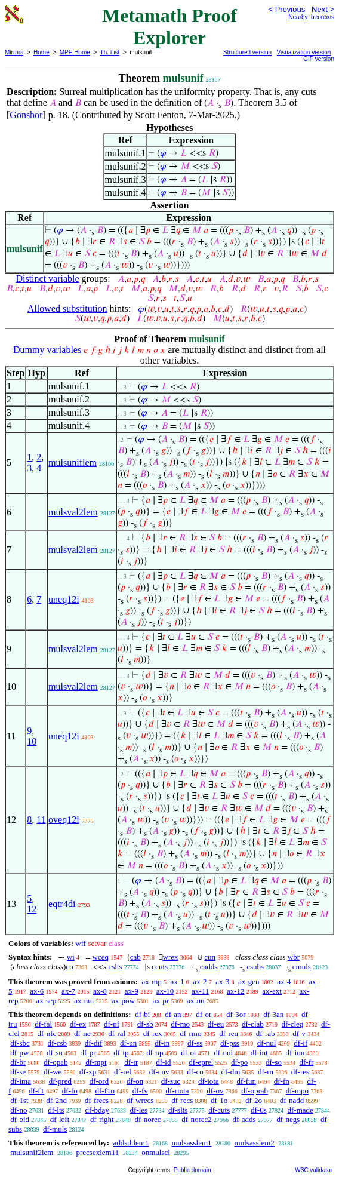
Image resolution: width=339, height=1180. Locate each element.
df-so (274, 1062)
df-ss (194, 1042)
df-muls (55, 1128)
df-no (18, 1109)
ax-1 (177, 981)
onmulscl (155, 1152)
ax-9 (131, 991)
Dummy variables (47, 350)
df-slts (178, 1109)
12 (31, 909)
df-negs (288, 1119)
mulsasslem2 (255, 1142)
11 (40, 820)
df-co (195, 1071)
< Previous (286, 9)
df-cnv (159, 1071)
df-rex (152, 1033)
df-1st (19, 1100)
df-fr (307, 1062)
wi (71, 956)
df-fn (281, 1081)
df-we (52, 1071)
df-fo (70, 1090)
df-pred (60, 1081)
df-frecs (97, 1100)
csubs (255, 966)
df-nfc (47, 1033)
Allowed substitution (67, 308)
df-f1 (36, 1090)
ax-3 (222, 981)
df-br (18, 1062)
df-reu (228, 1033)
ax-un (196, 1000)
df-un (128, 1042)
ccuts (160, 966)
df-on (135, 1081)
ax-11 (200, 991)
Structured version (247, 52)
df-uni (223, 1052)
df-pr (88, 1052)
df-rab (265, 1033)
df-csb (57, 1042)
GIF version (318, 59)
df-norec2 (196, 1119)
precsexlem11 (97, 1152)
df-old (19, 1119)
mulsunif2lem (31, 1152)
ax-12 (236, 991)
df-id (163, 1062)
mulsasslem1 (191, 1142)
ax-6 (37, 991)
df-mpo (297, 1090)
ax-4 (284, 981)
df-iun (294, 1052)
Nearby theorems (311, 17)
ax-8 (100, 991)
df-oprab (254, 1090)
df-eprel (201, 1062)
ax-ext (271, 991)
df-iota (208, 1081)
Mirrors (14, 52)
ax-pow (123, 1000)
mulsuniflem (72, 462)
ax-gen (248, 981)
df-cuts (219, 1109)
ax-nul (84, 1000)
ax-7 (68, 991)
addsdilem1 (131, 1142)
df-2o (253, 1100)
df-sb (145, 1023)
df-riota (177, 1090)
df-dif (94, 1042)
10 (31, 741)
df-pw (19, 1052)
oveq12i (63, 820)
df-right (102, 1119)
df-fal (43, 1023)
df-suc (171, 1081)
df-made (300, 1109)
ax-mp (152, 981)
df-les (139, 1109)
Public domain (192, 1170)
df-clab (253, 1023)
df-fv (140, 1090)
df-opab (55, 1062)
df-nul (266, 1042)
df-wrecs (140, 1100)
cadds (209, 966)
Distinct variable (47, 279)
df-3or (236, 1014)
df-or (203, 1014)
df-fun (247, 1081)
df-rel (122, 1071)
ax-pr (161, 1000)
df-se (18, 1071)
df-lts (56, 1109)
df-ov (215, 1090)
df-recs (182, 1100)
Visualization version (303, 52)
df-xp (87, 1071)
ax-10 (165, 991)
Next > (323, 9)
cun (209, 956)
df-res (300, 1071)
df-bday (97, 1109)
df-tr (131, 1062)
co (69, 966)
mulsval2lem (73, 512)
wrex (170, 956)
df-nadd (292, 1100)
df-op (154, 1052)
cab (135, 956)
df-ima (20, 1081)
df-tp (120, 1052)
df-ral (116, 1033)
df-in (162, 1042)
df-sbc (20, 1042)
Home (41, 52)
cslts (115, 966)
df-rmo (190, 1033)
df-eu (216, 1023)
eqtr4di (61, 904)
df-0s (259, 1109)
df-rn (265, 1071)
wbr (294, 956)
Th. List (110, 52)
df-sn (55, 1052)
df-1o (219, 1100)
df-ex (78, 1023)
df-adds (244, 1119)
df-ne (82, 1033)
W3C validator (313, 1170)
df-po (239, 1062)
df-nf (111, 1023)
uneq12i (63, 599)
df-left (59, 1119)
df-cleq (293, 1023)
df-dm (231, 1071)
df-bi (142, 1014)
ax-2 (200, 981)
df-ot (188, 1052)
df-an (173, 1014)
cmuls (301, 966)
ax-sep (46, 1000)
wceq (101, 956)
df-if (300, 1042)
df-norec (147, 1119)
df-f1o (105, 1090)
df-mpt (95, 1062)
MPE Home (75, 52)
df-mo (180, 1023)
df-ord (99, 1081)
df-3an (273, 1014)
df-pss (229, 1042)
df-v (299, 1033)
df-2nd (56, 1100)
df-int (259, 1052)
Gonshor (26, 115)
